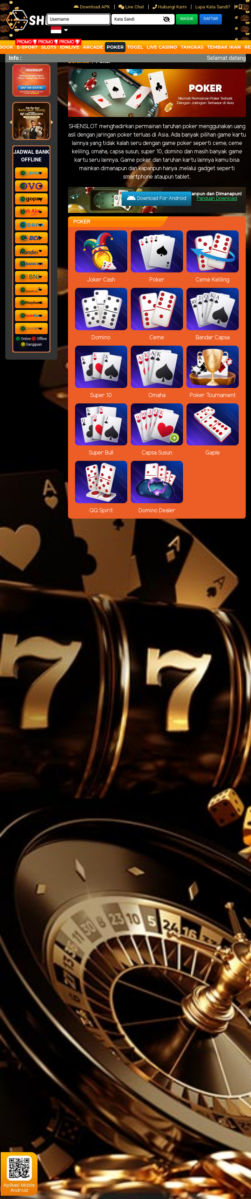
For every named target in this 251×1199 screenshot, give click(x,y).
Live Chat (131, 6)
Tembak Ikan (224, 47)
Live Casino (162, 47)
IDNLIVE (70, 47)
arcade (93, 47)
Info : (15, 58)
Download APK (92, 6)
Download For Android (156, 198)
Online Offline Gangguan (31, 341)
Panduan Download (217, 199)
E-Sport (27, 47)
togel (135, 47)
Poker (115, 47)
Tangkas (192, 47)
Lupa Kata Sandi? (213, 6)
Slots (48, 47)
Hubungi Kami (170, 6)
